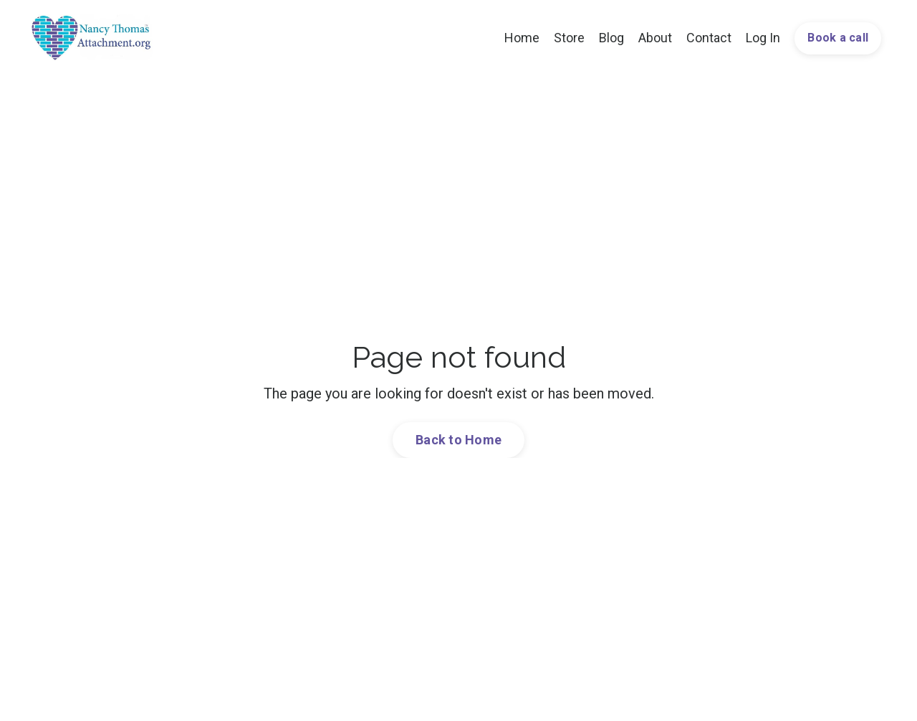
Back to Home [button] (458, 439)
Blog (611, 37)
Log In (763, 37)
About (655, 37)
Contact (708, 37)
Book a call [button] (837, 37)
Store (569, 37)
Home (521, 37)
